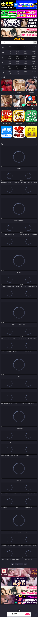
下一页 (21, 564)
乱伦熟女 (25, 58)
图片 (3, 62)
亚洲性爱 (9, 56)
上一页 (17, 564)
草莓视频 (25, 71)
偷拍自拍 (17, 56)
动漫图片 (34, 61)
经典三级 (17, 58)
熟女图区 (25, 63)
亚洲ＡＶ (9, 51)
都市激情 (9, 66)
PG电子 (9, 46)
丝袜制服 (17, 53)
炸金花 (17, 48)
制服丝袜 (9, 58)
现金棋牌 (25, 48)
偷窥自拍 (9, 61)
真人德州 (17, 46)
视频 (3, 52)
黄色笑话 (25, 68)
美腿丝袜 (9, 63)
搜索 (35, 42)
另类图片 (34, 63)
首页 (13, 564)
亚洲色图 (17, 61)
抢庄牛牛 (34, 48)
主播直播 (25, 53)
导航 (3, 72)
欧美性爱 (34, 56)
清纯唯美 (17, 63)
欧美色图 (25, 61)
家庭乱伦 (17, 66)
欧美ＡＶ (25, 51)
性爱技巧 (34, 68)
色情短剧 (17, 73)
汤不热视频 (34, 71)
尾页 (25, 564)
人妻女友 (25, 66)
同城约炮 (9, 71)
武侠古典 (34, 66)
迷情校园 (9, 68)
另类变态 (34, 58)
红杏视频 (9, 73)
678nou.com (19, 39)
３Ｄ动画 (34, 51)
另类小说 (17, 68)
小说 (3, 67)
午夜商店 (17, 71)
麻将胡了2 (9, 48)
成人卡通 (25, 56)
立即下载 (27, 614)
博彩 (3, 47)
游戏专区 (34, 46)
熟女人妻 (9, 53)
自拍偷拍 (17, 51)
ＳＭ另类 (34, 53)
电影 (3, 57)
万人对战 (25, 46)
